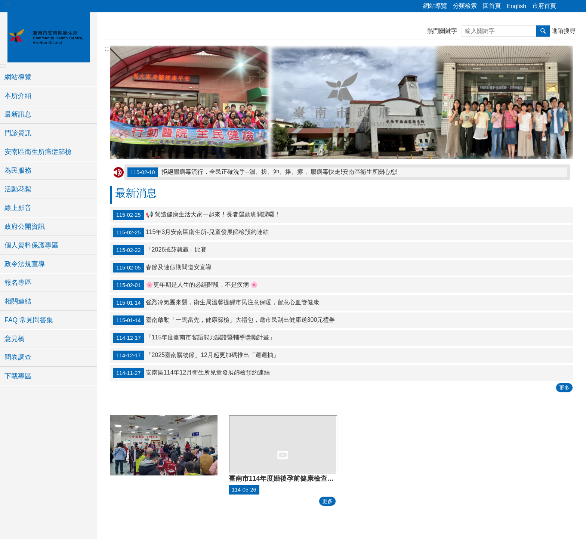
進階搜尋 (564, 31)
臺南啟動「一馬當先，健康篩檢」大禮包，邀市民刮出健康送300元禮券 (224, 320)
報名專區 (17, 282)
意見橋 (14, 338)
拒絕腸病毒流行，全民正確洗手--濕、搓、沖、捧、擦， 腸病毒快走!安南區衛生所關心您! (262, 172)
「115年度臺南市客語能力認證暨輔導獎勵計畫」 (194, 338)
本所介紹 (17, 95)
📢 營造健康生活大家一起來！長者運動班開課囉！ (196, 215)
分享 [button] (565, 6)
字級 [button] (575, 6)
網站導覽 (435, 6)
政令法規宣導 (24, 264)
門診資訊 (17, 133)
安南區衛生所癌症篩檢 (38, 151)
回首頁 (492, 6)
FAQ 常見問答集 (28, 320)
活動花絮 (17, 189)
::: (8, 4)
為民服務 (17, 170)
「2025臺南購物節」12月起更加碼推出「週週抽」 (196, 355)
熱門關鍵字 (442, 31)
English (516, 6)
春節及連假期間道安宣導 (162, 267)
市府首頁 (544, 6)
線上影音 (17, 208)
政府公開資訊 (24, 226)
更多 (564, 388)
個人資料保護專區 (31, 245)
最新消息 (136, 193)
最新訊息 (17, 114)
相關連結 (17, 301)
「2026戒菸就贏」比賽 (160, 250)
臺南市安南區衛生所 (48, 36)
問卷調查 (17, 357)
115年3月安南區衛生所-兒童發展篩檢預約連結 (191, 232)
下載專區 (17, 376)
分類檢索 (465, 6)
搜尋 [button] (543, 31)
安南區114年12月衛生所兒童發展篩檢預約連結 (191, 373)
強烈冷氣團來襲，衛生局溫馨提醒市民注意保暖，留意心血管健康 (216, 303)
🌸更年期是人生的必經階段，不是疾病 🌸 (185, 285)
